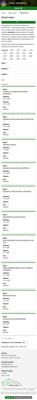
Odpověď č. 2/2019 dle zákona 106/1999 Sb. (17, 192)
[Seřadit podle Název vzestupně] (7, 62)
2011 (18, 50)
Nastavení (28, 397)
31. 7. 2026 (6, 253)
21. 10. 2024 (6, 126)
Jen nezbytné (19, 397)
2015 (11, 53)
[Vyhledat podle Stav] (18, 84)
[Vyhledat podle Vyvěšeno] (18, 72)
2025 (11, 59)
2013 (31, 50)
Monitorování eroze (10, 295)
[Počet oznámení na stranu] (25, 343)
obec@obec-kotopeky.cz (9, 366)
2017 (24, 53)
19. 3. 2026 (6, 247)
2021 (18, 56)
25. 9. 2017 (6, 222)
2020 (11, 56)
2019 (5, 56)
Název (3, 63)
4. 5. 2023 (6, 301)
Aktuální (6, 109)
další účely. (31, 389)
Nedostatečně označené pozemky (15, 217)
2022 (24, 56)
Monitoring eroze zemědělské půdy (16, 319)
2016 (17, 53)
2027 (24, 59)
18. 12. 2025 (6, 99)
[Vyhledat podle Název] (18, 66)
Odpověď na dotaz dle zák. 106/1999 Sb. (17, 168)
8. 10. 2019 (6, 199)
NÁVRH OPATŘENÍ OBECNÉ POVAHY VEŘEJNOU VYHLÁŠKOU (18, 269)
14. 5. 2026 (6, 280)
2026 (18, 59)
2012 (24, 50)
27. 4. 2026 (6, 275)
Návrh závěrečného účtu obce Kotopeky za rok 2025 (18, 241)
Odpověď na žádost (11, 145)
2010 (12, 50)
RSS (25, 22)
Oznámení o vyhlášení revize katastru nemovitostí (15, 93)
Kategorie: (4, 50)
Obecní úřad (12, 13)
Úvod (3, 13)
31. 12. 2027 (6, 104)
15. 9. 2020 (6, 173)
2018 (30, 53)
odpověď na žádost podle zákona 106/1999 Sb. (18, 120)
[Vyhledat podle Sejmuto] (18, 78)
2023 (30, 56)
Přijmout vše (9, 397)
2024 (5, 59)
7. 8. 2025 (6, 150)
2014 (5, 53)
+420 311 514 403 (6, 364)
